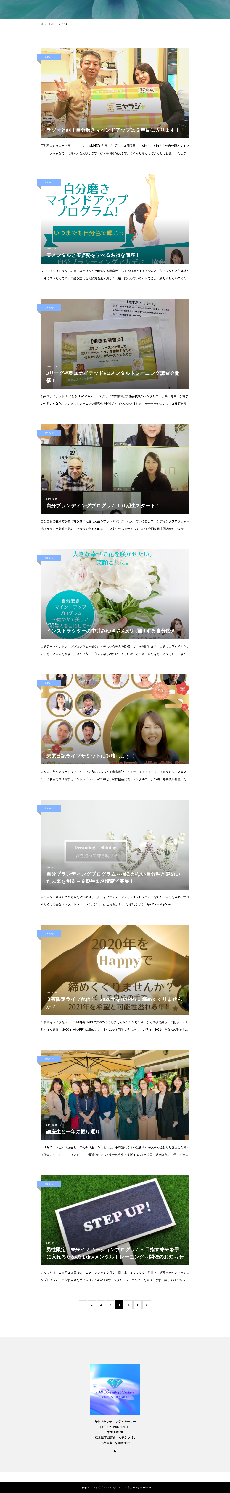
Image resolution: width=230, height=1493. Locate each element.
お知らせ (49, 57)
